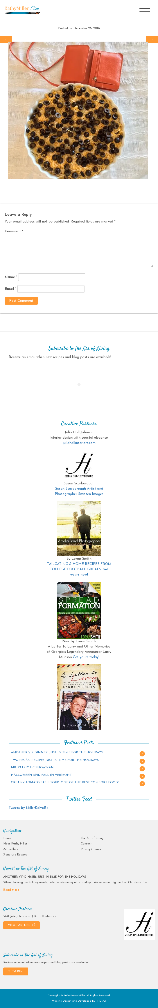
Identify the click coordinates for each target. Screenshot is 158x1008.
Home (7, 838)
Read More (11, 889)
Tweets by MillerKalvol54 (28, 808)
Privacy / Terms (91, 849)
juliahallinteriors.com (79, 443)
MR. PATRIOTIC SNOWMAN (32, 767)
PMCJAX (101, 1001)
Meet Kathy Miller (15, 843)
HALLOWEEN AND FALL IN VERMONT (41, 775)
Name (11, 277)
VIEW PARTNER (21, 925)
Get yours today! (86, 657)
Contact (86, 843)
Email (10, 289)
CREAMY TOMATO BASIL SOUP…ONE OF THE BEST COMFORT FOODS (65, 782)
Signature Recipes (15, 854)
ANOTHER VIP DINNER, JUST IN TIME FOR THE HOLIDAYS (57, 752)
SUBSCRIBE (16, 971)
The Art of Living (92, 838)
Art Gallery (10, 849)
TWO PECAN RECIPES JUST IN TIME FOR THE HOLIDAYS (55, 760)
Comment (14, 231)
